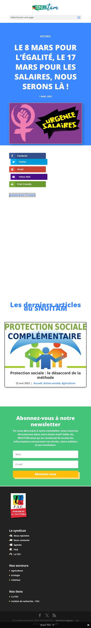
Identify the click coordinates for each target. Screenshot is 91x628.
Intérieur (15, 580)
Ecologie (15, 575)
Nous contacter (22, 540)
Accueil (45, 36)
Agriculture (68, 383)
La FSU (17, 554)
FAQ (16, 549)
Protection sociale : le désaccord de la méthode (45, 375)
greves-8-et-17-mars (22, 181)
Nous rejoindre (21, 535)
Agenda (18, 544)
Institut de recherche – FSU (25, 601)
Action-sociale (51, 383)
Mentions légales (64, 620)
